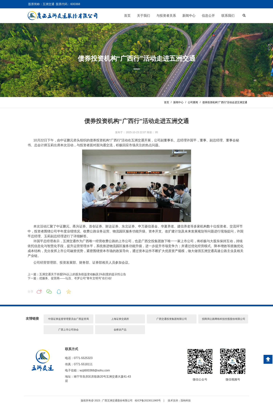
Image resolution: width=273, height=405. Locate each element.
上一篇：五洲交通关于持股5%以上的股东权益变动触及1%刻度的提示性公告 (77, 274)
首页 (166, 102)
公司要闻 (193, 102)
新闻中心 (178, 102)
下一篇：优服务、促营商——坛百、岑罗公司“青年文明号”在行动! (70, 278)
